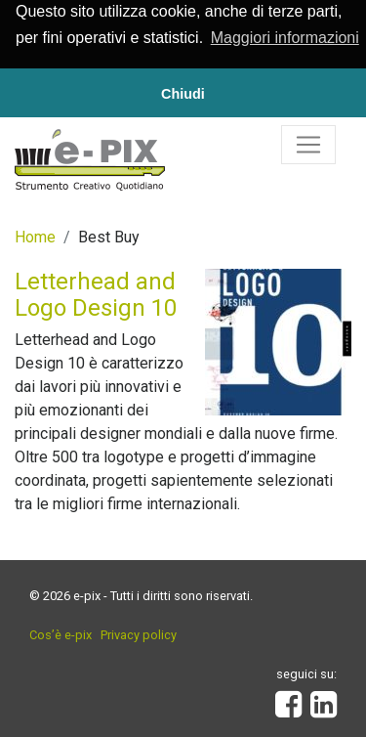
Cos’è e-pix (60, 634)
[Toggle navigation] (308, 143)
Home (35, 236)
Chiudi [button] (183, 94)
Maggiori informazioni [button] (285, 37)
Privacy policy (139, 634)
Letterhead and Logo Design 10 (96, 293)
